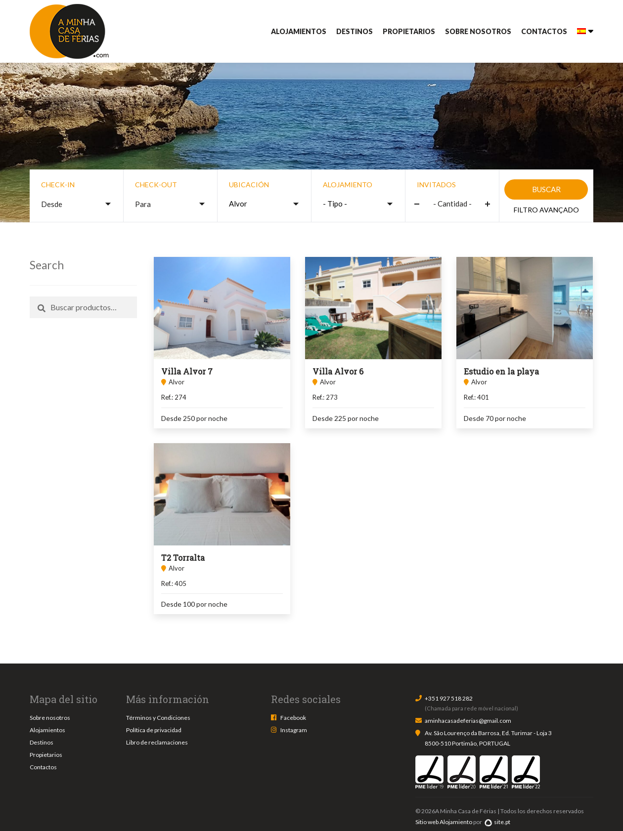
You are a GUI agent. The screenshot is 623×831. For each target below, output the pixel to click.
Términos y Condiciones (158, 717)
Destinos (354, 31)
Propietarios (409, 31)
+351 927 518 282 (449, 698)
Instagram (293, 730)
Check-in (58, 184)
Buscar (546, 189)
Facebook (293, 717)
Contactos (544, 31)
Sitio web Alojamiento (443, 822)
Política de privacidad (153, 730)
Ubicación (249, 184)
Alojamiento (347, 184)
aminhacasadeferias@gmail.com (468, 720)
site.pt (497, 822)
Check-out (156, 184)
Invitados (436, 184)
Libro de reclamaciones (157, 742)
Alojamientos (298, 31)
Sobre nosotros (478, 31)
